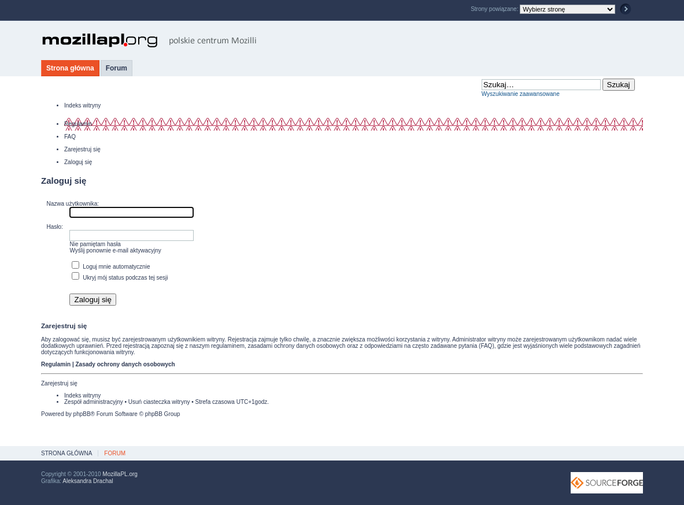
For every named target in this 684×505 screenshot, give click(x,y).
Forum (116, 68)
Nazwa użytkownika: (72, 203)
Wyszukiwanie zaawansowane (521, 94)
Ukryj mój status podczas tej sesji (120, 277)
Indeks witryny (82, 105)
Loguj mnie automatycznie (111, 266)
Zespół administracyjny (93, 402)
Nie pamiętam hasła (94, 244)
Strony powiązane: (495, 9)
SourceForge (607, 482)
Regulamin (78, 124)
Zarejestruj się (82, 149)
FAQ (70, 136)
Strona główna (70, 68)
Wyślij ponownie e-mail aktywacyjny (115, 250)
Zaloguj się (78, 162)
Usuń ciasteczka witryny (159, 402)
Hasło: (54, 227)
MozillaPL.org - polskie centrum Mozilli (149, 40)
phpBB (82, 414)
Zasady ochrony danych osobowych (125, 364)
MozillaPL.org (120, 474)
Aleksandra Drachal (87, 481)
